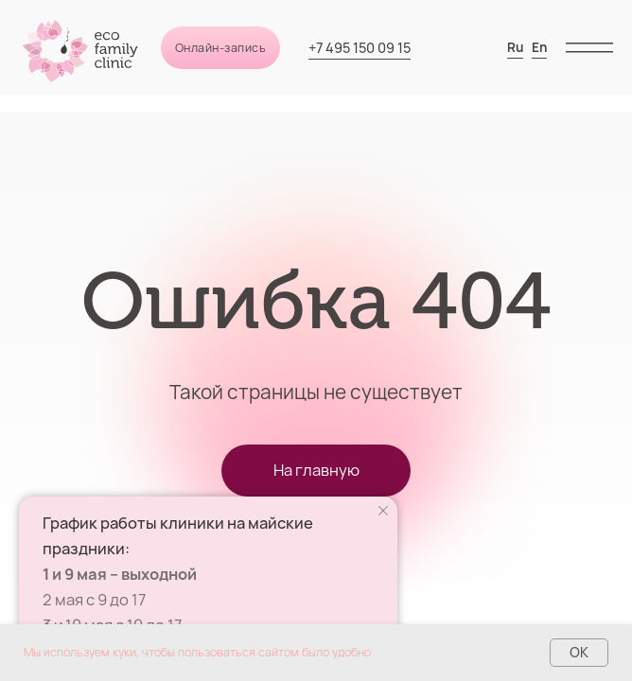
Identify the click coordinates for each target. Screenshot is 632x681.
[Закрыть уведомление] (383, 510)
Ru (515, 47)
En (539, 47)
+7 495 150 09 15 (359, 48)
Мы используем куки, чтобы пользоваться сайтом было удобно (197, 652)
